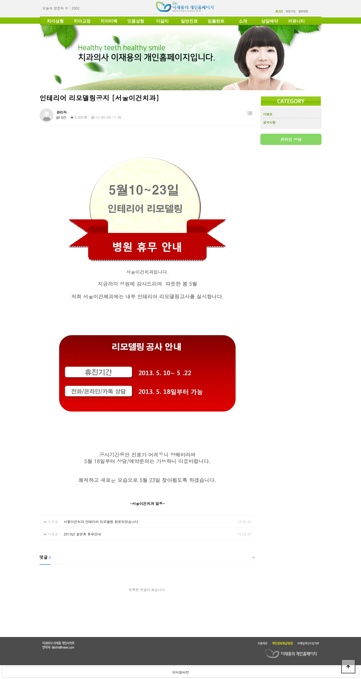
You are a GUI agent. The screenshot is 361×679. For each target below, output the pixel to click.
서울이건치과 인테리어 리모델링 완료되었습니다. (102, 521)
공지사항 (269, 122)
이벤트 (267, 114)
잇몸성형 (135, 21)
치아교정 (82, 21)
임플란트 (216, 21)
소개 (243, 21)
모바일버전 (180, 672)
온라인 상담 (290, 139)
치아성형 (55, 21)
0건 (61, 117)
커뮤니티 (296, 21)
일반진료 (189, 21)
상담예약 (269, 21)
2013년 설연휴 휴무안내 (82, 534)
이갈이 (162, 21)
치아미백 (108, 21)
